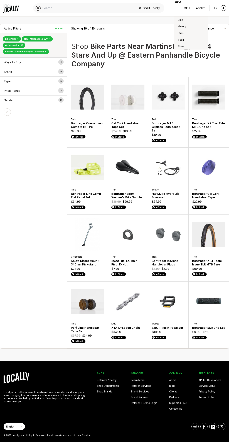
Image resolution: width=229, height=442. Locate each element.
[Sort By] (207, 28)
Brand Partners (140, 397)
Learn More (138, 380)
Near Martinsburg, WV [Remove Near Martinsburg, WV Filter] (37, 39)
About (200, 8)
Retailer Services (141, 385)
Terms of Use (207, 397)
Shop (175, 8)
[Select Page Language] (14, 426)
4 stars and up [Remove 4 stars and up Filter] (14, 45)
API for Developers (210, 380)
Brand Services (140, 391)
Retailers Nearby (107, 380)
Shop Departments (108, 385)
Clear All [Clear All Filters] (58, 28)
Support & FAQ (178, 402)
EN (215, 7)
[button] (33, 62)
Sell (187, 8)
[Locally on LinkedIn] (212, 426)
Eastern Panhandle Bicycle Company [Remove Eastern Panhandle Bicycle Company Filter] (25, 51)
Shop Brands (104, 391)
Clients (173, 391)
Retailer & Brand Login (144, 402)
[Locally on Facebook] (204, 426)
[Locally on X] (221, 426)
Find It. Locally (143, 7)
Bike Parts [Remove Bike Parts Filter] (12, 39)
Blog (172, 385)
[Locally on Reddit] (195, 426)
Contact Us (175, 408)
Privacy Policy (207, 391)
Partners (174, 397)
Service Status (207, 385)
